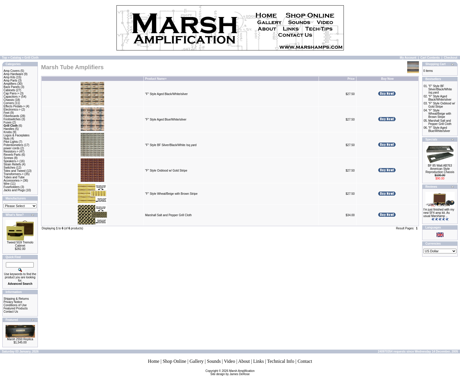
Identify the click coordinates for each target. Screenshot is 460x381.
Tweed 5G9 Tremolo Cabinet (20, 244)
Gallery (197, 361)
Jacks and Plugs (14, 190)
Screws (8, 158)
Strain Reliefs (12, 164)
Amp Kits (9, 77)
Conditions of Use (15, 305)
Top (4, 57)
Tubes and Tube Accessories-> (14, 179)
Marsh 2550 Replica (20, 339)
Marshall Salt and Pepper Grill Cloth (168, 215)
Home (153, 361)
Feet (6, 112)
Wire (7, 183)
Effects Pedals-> (14, 106)
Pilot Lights (11, 141)
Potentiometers (13, 145)
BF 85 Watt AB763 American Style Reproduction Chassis (440, 169)
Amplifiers (10, 83)
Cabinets (9, 90)
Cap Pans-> (11, 93)
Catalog (15, 57)
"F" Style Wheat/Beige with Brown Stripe (171, 193)
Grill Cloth (31, 57)
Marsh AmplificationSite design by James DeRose (232, 372)
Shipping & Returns (16, 298)
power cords (11, 148)
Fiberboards (11, 116)
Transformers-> (13, 174)
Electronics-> (12, 109)
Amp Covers (12, 70)
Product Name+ (156, 78)
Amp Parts (10, 80)
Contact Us (11, 311)
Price (350, 78)
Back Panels (12, 87)
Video (229, 361)
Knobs (8, 132)
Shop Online (174, 361)
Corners (9, 103)
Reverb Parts (12, 154)
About (244, 361)
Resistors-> (11, 151)
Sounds (214, 361)
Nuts (7, 138)
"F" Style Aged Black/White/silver (166, 94)
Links (258, 361)
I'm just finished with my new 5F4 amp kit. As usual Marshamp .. (438, 213)
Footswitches (12, 119)
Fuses (7, 122)
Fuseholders (12, 187)
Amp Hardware (13, 74)
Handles (9, 129)
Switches (9, 167)
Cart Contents (430, 57)
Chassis (9, 99)
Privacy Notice (13, 302)
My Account (408, 57)
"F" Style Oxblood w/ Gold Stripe (166, 170)
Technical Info (280, 361)
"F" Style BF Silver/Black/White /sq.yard (170, 145)
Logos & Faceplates (16, 135)
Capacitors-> (12, 96)
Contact (304, 361)
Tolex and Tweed (15, 170)
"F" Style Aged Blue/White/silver (165, 119)
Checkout (450, 57)
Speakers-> (11, 161)
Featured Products (16, 308)
